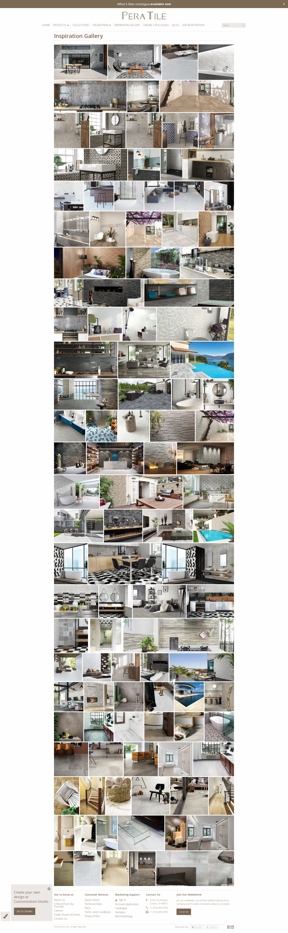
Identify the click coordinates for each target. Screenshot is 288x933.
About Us (59, 900)
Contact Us (60, 918)
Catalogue (121, 908)
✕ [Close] (284, 4)
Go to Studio (24, 911)
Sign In (120, 900)
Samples (120, 912)
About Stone (92, 900)
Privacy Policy (92, 916)
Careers (58, 910)
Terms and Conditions (98, 912)
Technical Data (93, 904)
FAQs (88, 908)
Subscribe (184, 911)
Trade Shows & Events (67, 914)
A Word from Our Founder (64, 905)
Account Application (127, 904)
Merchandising (123, 916)
